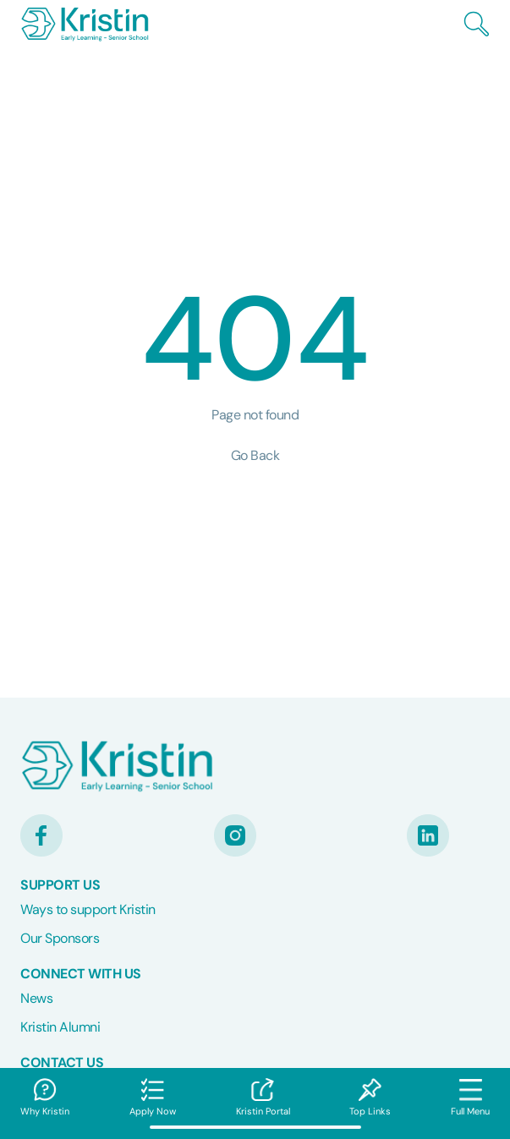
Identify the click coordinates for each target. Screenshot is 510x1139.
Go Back (255, 455)
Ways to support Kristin (88, 909)
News (36, 998)
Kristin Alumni (60, 1027)
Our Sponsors (59, 938)
